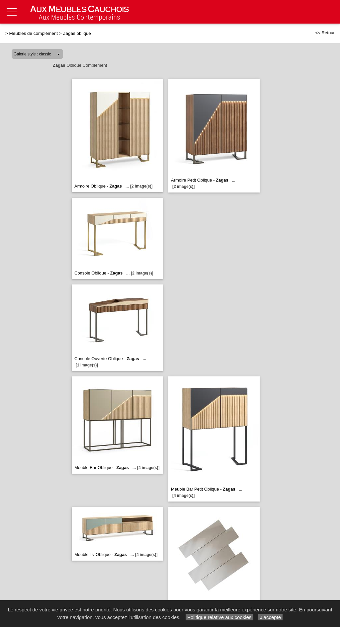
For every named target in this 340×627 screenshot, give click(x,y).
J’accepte (271, 617)
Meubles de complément (33, 33)
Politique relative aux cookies (219, 617)
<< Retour (325, 32)
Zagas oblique (77, 33)
